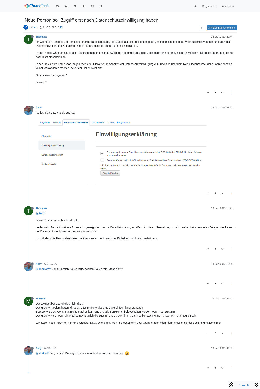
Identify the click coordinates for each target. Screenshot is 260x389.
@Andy (40, 213)
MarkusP (41, 298)
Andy (39, 107)
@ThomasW (50, 264)
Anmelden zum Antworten (221, 27)
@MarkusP (50, 348)
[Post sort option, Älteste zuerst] (202, 27)
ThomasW (41, 36)
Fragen (33, 27)
